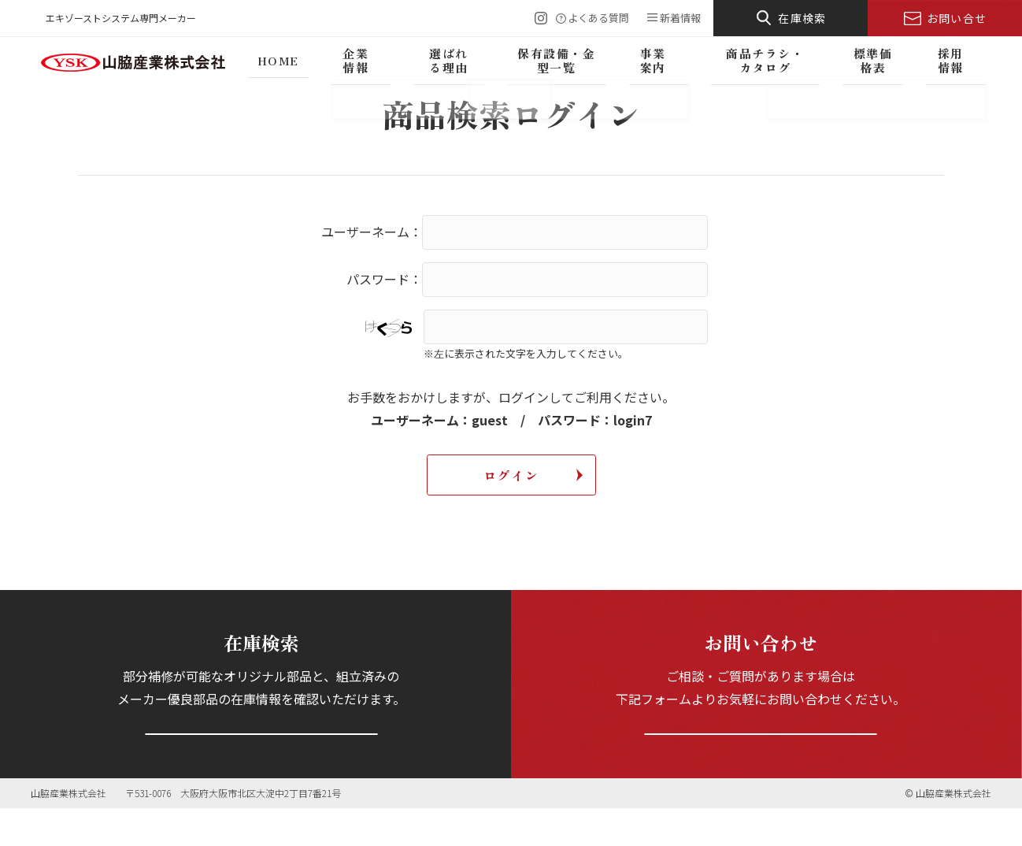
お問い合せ (957, 18)
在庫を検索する (261, 751)
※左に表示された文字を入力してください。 (526, 353)
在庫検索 (802, 18)
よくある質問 (598, 17)
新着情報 (680, 17)
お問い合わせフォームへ (760, 751)
